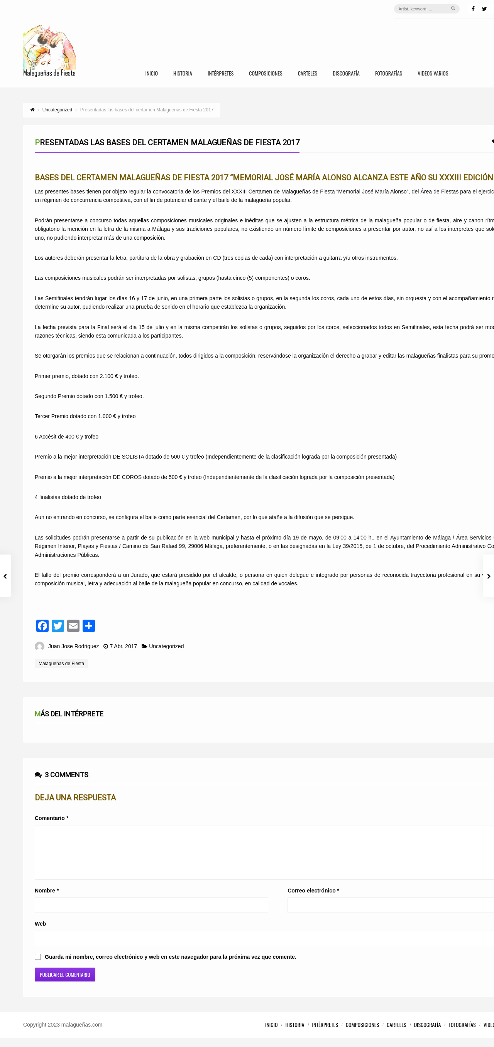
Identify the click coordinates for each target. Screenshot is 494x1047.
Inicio (151, 74)
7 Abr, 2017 (123, 646)
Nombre (47, 900)
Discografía (346, 74)
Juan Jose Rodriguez (73, 646)
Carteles (308, 74)
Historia (182, 74)
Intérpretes (220, 74)
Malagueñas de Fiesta (61, 663)
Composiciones (265, 74)
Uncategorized (166, 646)
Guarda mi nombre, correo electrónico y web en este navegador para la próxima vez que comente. (170, 966)
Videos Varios (433, 74)
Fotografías (388, 74)
